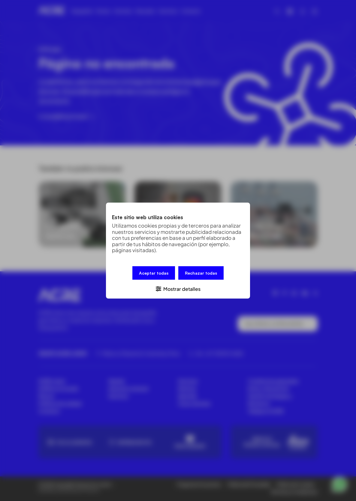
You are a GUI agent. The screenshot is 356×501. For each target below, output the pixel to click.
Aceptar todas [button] (153, 272)
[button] (178, 288)
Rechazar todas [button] (201, 272)
